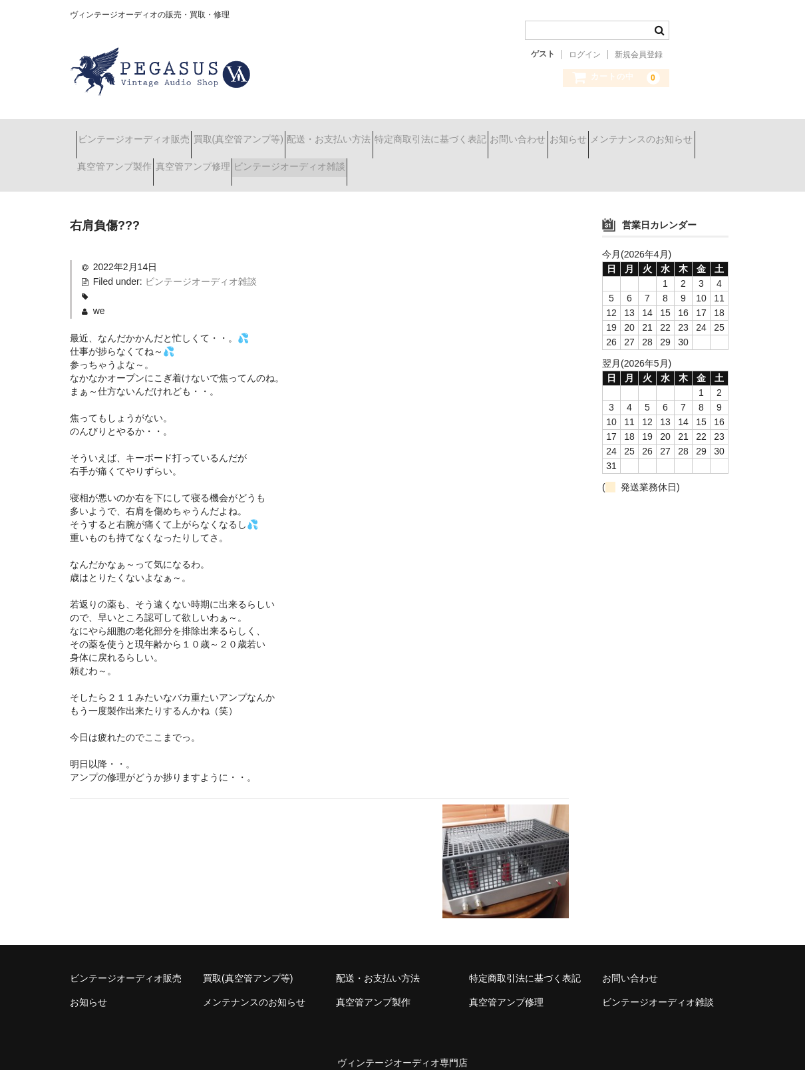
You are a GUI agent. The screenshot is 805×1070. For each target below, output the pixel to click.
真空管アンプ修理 (352, 161)
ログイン (585, 54)
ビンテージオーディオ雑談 (472, 161)
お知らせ (692, 133)
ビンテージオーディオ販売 (140, 133)
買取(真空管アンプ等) (268, 133)
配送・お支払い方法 (382, 133)
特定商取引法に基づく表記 (507, 133)
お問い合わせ (618, 133)
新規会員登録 (639, 54)
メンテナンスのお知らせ (134, 161)
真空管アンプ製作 (250, 161)
